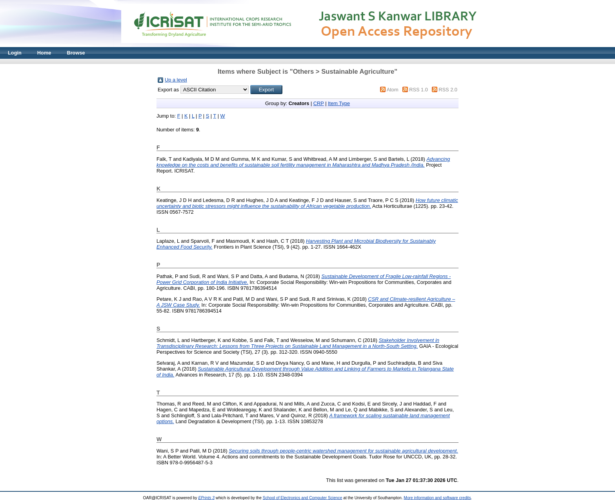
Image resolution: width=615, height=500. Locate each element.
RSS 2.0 (448, 90)
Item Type (339, 103)
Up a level (176, 80)
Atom (392, 90)
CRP (318, 103)
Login (15, 53)
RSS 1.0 (418, 90)
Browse (76, 53)
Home (44, 53)
